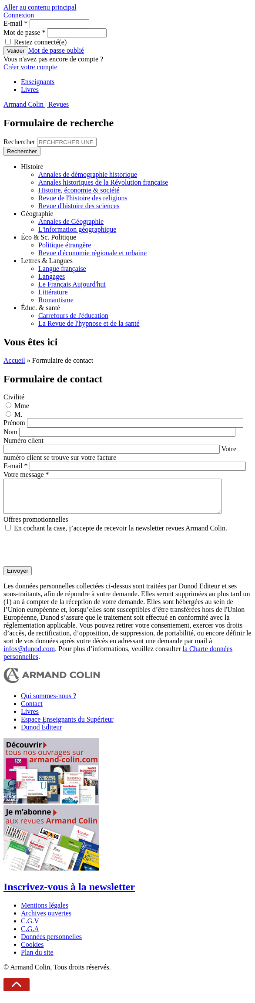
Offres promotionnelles (35, 526)
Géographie (37, 213)
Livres (30, 89)
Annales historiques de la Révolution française (103, 182)
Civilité (13, 397)
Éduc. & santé (40, 307)
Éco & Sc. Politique (48, 237)
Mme (21, 405)
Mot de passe (24, 32)
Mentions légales (44, 911)
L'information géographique (77, 229)
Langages (51, 276)
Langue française (62, 268)
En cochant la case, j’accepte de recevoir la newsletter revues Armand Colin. (120, 534)
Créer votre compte (30, 67)
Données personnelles (51, 943)
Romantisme (56, 300)
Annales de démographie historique (87, 174)
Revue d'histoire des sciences (78, 205)
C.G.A (30, 935)
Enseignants (37, 81)
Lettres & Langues (47, 260)
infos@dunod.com (29, 655)
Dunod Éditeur (41, 733)
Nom (11, 432)
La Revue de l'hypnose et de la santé (89, 323)
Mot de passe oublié (56, 50)
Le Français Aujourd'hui (72, 284)
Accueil (14, 360)
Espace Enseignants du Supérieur (67, 725)
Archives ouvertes (46, 919)
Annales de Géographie (71, 221)
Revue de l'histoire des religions (83, 198)
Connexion (18, 15)
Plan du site (37, 958)
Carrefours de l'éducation (73, 315)
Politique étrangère (64, 245)
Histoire (32, 166)
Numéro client (23, 440)
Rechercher (20, 141)
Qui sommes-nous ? (48, 702)
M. (18, 414)
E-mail (15, 23)
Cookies (32, 951)
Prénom (15, 422)
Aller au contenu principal (40, 7)
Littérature (53, 292)
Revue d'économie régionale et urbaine (92, 253)
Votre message (26, 474)
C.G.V (30, 927)
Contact (32, 710)
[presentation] (69, 556)
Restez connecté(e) (40, 42)
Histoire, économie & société (79, 190)
